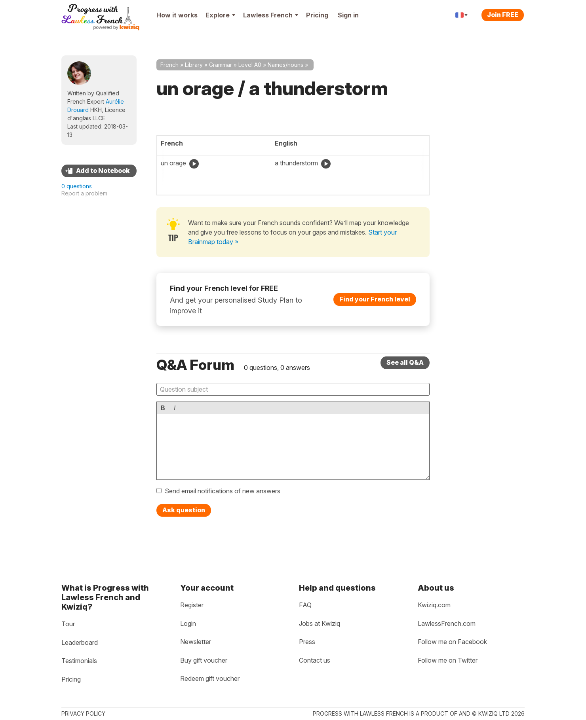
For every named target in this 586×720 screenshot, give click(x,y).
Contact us (314, 660)
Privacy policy (83, 713)
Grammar (220, 64)
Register (192, 605)
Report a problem (84, 193)
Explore (220, 15)
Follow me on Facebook (452, 642)
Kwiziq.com (434, 605)
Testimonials (79, 661)
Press (307, 642)
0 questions (76, 186)
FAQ (305, 605)
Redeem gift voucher (210, 678)
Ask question (183, 510)
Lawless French (270, 15)
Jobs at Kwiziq (319, 623)
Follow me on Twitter (448, 660)
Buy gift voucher (203, 660)
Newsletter (195, 642)
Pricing (317, 15)
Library (194, 64)
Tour (68, 624)
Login (188, 623)
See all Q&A (405, 362)
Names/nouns (285, 64)
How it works (177, 15)
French (169, 64)
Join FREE (502, 15)
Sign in (348, 15)
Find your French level (374, 299)
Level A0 (249, 64)
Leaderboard (79, 642)
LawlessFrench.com (447, 623)
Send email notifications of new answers (222, 491)
